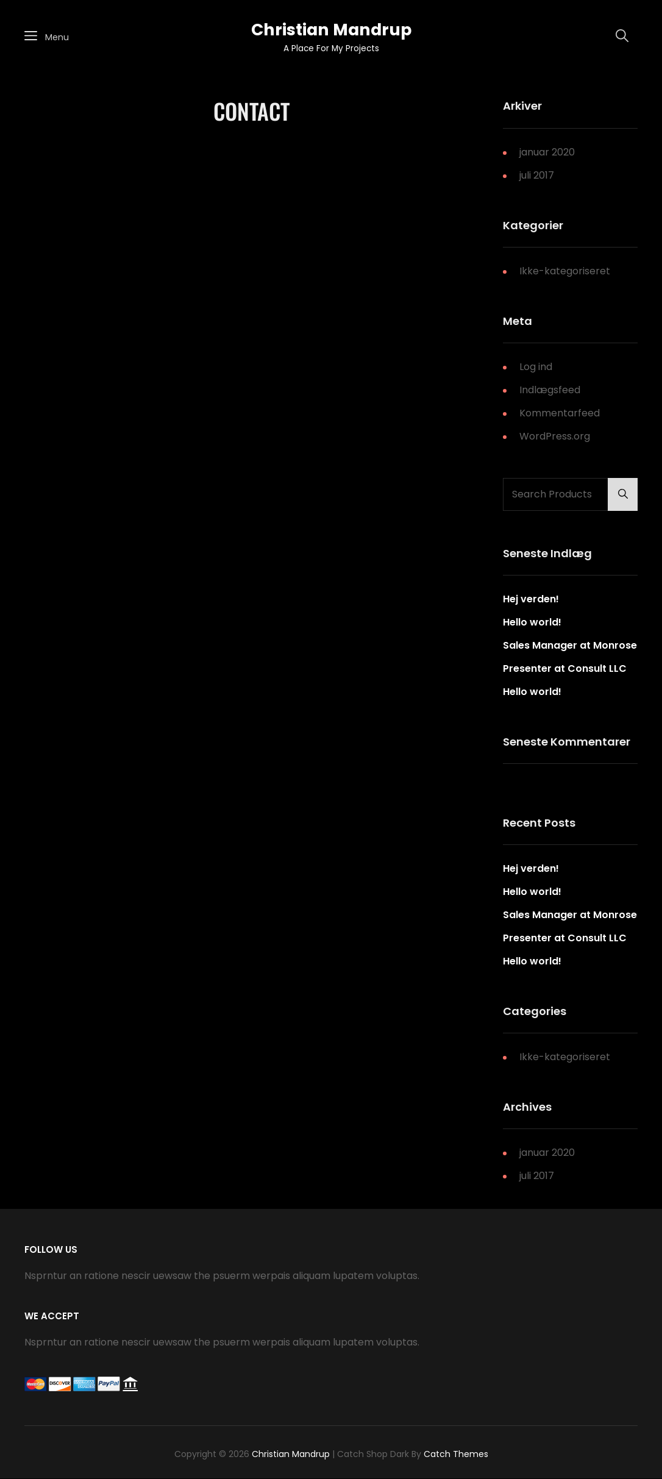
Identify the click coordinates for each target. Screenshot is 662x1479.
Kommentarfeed (559, 413)
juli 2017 (536, 175)
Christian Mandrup (331, 29)
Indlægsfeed (549, 390)
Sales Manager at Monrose (570, 645)
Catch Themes (456, 1454)
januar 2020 (547, 152)
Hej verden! (531, 599)
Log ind (535, 367)
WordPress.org (554, 436)
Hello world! (532, 622)
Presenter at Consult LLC (565, 668)
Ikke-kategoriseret (564, 271)
